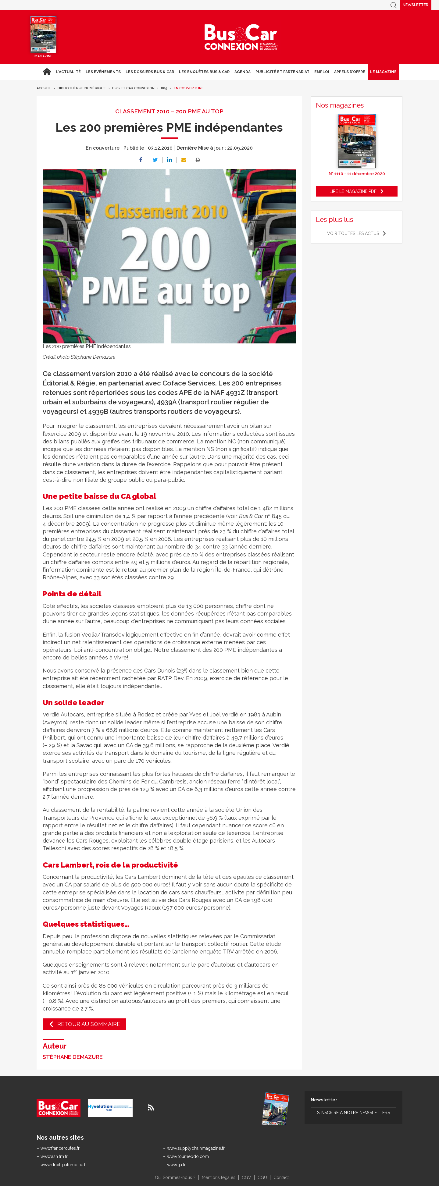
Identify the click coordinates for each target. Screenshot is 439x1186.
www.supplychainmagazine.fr (196, 1148)
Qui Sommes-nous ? (175, 1177)
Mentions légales (218, 1177)
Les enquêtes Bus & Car (204, 72)
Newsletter (415, 5)
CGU (262, 1177)
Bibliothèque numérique (82, 88)
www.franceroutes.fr (60, 1148)
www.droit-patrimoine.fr (64, 1164)
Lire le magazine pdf (353, 191)
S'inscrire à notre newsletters (353, 1112)
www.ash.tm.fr (54, 1156)
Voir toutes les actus (353, 233)
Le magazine (383, 72)
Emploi (321, 72)
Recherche (393, 5)
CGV (246, 1177)
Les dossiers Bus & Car (150, 72)
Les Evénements (103, 72)
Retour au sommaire (88, 1024)
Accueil (47, 72)
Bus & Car (241, 37)
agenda (242, 72)
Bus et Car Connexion (133, 88)
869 (164, 88)
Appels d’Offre (349, 72)
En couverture (189, 88)
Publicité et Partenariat (282, 72)
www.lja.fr (176, 1164)
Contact (281, 1177)
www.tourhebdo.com (188, 1156)
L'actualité (68, 72)
